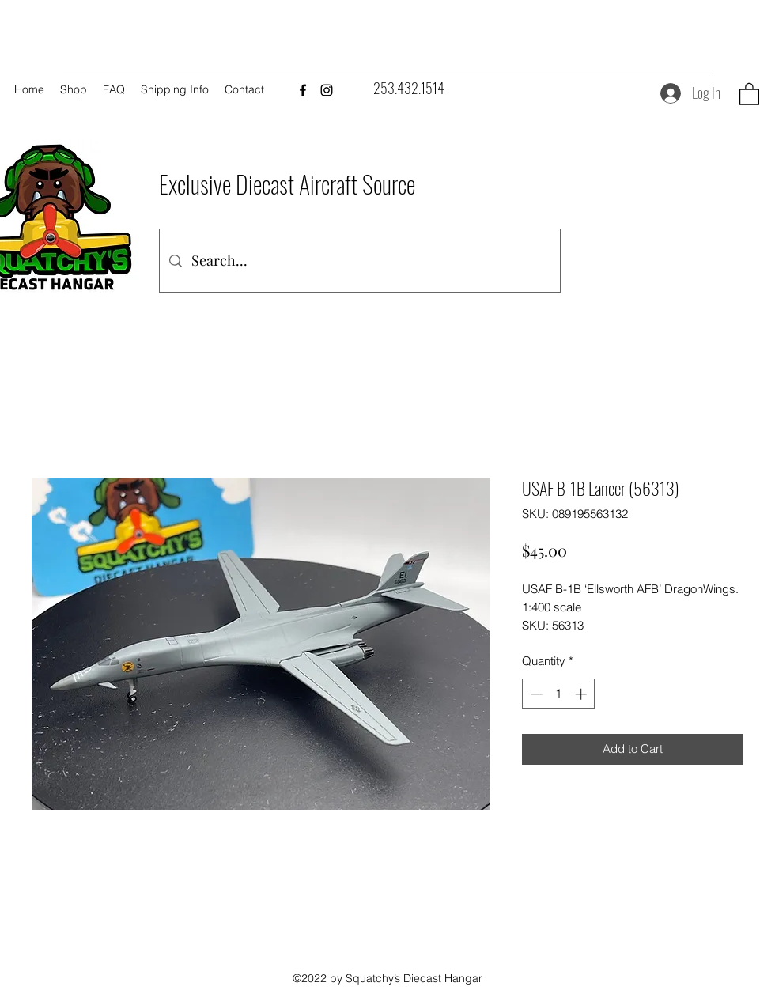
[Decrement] (535, 694)
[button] (749, 93)
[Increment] (582, 694)
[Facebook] (303, 90)
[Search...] (359, 260)
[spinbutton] (559, 694)
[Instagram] (327, 90)
